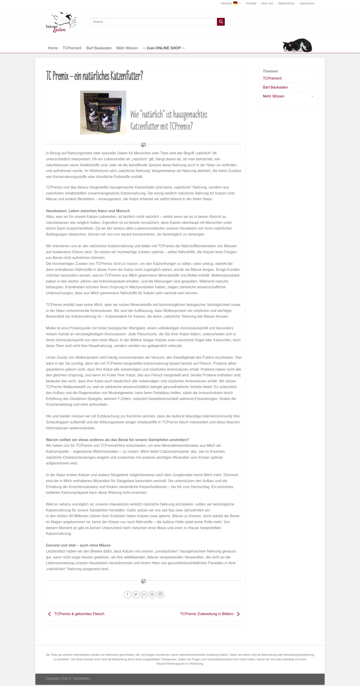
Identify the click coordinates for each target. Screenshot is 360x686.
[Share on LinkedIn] (160, 594)
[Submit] (221, 22)
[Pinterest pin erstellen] (152, 594)
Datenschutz (286, 3)
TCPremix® (72, 48)
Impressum (307, 3)
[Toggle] (312, 96)
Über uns (267, 3)
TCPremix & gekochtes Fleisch (75, 614)
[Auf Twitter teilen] (136, 594)
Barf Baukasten (99, 48)
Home (53, 48)
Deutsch (231, 3)
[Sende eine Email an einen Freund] (144, 594)
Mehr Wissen (127, 48)
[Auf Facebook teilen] (127, 594)
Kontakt (251, 3)
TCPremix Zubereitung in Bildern (211, 614)
